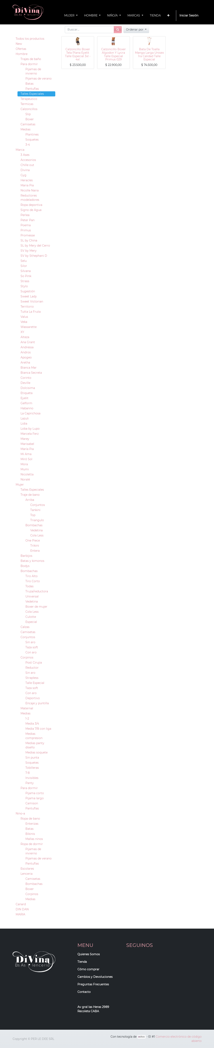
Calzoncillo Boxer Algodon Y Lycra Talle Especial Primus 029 (113, 54)
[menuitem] (155, 15)
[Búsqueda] (118, 29)
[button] (168, 15)
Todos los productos (30, 38)
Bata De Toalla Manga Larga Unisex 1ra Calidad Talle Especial (149, 54)
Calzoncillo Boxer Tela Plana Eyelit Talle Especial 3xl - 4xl (77, 54)
